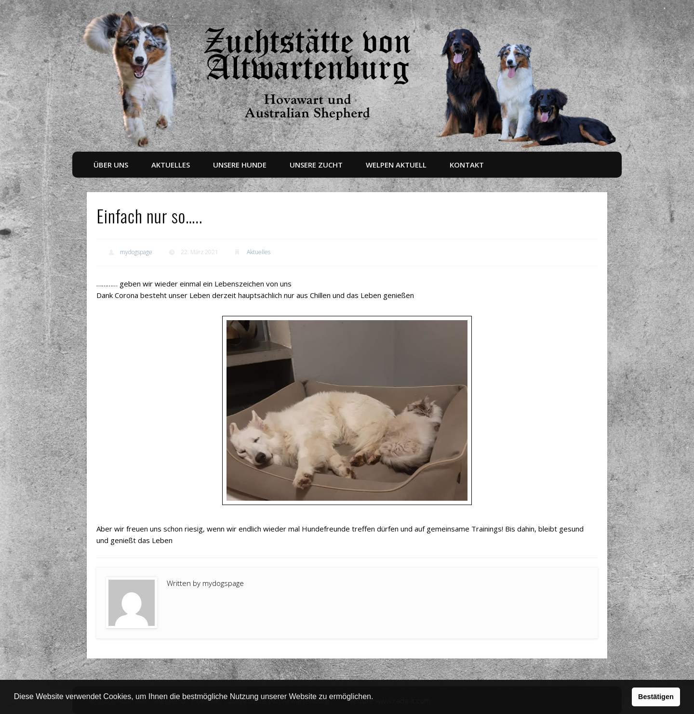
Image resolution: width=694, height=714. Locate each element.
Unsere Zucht (316, 164)
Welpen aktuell (396, 164)
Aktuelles (170, 164)
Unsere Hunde (240, 164)
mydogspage (136, 252)
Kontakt (467, 164)
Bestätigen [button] (656, 697)
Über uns (110, 164)
